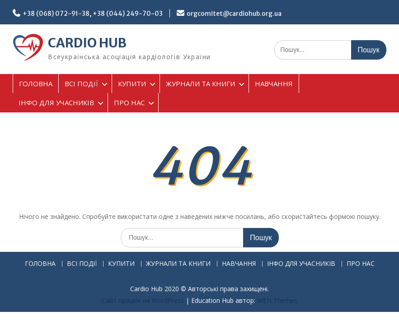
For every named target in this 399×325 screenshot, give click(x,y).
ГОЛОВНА (35, 83)
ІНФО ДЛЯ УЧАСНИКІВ (56, 102)
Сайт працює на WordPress (143, 300)
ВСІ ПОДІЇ (81, 83)
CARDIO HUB (87, 43)
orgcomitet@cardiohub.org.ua (234, 13)
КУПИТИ (132, 83)
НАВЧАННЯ (274, 83)
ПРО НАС (129, 102)
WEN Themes (277, 300)
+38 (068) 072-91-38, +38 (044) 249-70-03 (93, 13)
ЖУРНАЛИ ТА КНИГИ (200, 83)
